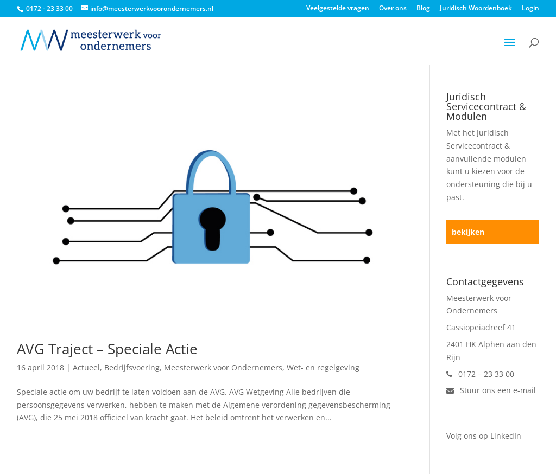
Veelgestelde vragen (337, 8)
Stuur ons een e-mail (491, 390)
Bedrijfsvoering (132, 367)
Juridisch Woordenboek (476, 8)
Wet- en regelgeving (323, 367)
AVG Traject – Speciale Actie (107, 348)
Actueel (86, 367)
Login (530, 8)
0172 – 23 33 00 (480, 374)
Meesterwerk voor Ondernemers (223, 367)
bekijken (468, 232)
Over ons (393, 8)
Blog (423, 8)
